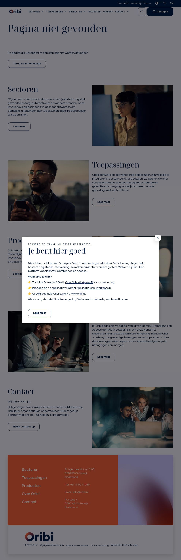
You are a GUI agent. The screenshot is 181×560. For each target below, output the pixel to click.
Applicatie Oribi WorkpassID (94, 288)
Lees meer (39, 313)
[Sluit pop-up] (158, 238)
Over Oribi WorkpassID (79, 282)
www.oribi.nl (78, 293)
